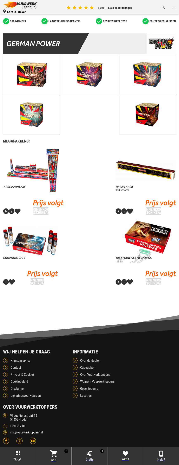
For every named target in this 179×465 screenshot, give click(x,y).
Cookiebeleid (19, 382)
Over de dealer (90, 361)
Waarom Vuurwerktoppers (97, 382)
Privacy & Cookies (22, 375)
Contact (16, 368)
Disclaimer (18, 389)
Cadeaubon (87, 368)
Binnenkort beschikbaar (40, 211)
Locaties (86, 396)
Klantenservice (21, 361)
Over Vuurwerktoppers (95, 375)
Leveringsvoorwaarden (26, 396)
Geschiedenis (89, 389)
